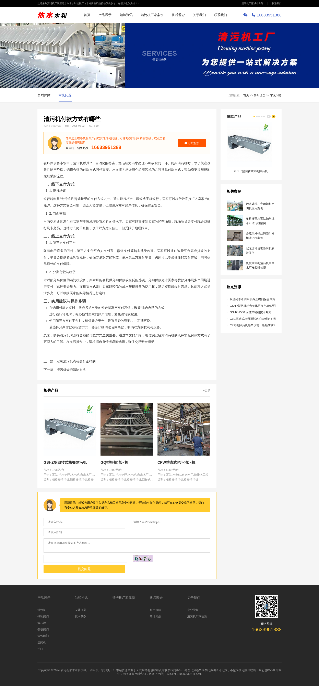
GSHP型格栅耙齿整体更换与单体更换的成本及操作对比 (252, 305)
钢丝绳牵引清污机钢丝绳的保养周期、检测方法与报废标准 (252, 299)
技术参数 (80, 616)
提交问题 (84, 569)
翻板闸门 (43, 629)
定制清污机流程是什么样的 (76, 361)
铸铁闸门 (43, 635)
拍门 (40, 648)
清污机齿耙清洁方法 (71, 370)
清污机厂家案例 (152, 15)
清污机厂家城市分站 (252, 3)
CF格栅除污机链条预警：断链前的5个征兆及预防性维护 (252, 325)
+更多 (206, 390)
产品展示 (104, 15)
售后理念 (178, 15)
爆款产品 (234, 117)
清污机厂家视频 (197, 616)
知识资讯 (126, 15)
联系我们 (277, 3)
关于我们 (199, 15)
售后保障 (43, 95)
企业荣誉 (193, 609)
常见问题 (65, 95)
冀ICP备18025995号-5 (181, 673)
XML (199, 673)
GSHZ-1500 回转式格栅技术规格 (250, 312)
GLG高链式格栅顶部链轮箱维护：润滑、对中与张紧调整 (252, 318)
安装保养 (80, 609)
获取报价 (192, 143)
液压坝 (41, 622)
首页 (87, 15)
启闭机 (41, 642)
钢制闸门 (43, 616)
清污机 (41, 609)
